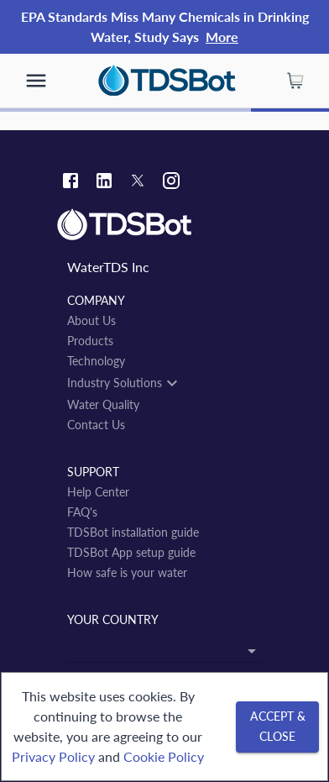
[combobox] (164, 649)
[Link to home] (164, 225)
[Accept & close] (277, 727)
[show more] (36, 80)
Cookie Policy (163, 756)
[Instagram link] (171, 183)
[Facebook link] (70, 183)
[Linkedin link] (104, 183)
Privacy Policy (53, 756)
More (222, 37)
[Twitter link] (138, 183)
